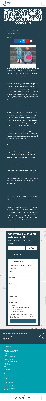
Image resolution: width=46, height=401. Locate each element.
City (11, 290)
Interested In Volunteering (17, 311)
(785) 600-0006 (7, 339)
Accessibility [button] (27, 394)
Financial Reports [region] (8, 359)
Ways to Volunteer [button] (9, 348)
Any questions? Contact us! (14, 254)
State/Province (13, 296)
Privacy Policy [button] (21, 394)
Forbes (37, 152)
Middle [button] (6, 378)
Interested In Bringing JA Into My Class (20, 307)
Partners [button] (6, 355)
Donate (12, 248)
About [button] (6, 363)
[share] (16, 41)
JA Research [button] (7, 369)
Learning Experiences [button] (10, 376)
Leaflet (32, 328)
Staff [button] (5, 366)
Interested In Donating (17, 309)
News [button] (5, 372)
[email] (31, 41)
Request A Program (32, 248)
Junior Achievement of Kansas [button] (11, 383)
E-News (14, 305)
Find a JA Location (8, 389)
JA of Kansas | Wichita (9, 388)
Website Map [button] (34, 394)
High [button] (5, 380)
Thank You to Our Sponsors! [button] (11, 361)
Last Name (12, 283)
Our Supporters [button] (8, 358)
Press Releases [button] (8, 370)
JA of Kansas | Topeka (9, 386)
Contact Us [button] (6, 338)
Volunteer (21, 248)
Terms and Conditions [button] (12, 394)
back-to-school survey (32, 135)
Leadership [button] (7, 364)
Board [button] (5, 367)
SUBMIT (23, 320)
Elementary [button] (7, 377)
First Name (12, 277)
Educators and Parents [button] (11, 350)
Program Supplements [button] (10, 351)
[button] (16, 398)
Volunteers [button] (7, 346)
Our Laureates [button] (8, 373)
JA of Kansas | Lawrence (10, 385)
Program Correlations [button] (9, 353)
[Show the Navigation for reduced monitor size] (43, 4)
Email (11, 271)
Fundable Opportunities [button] (10, 356)
